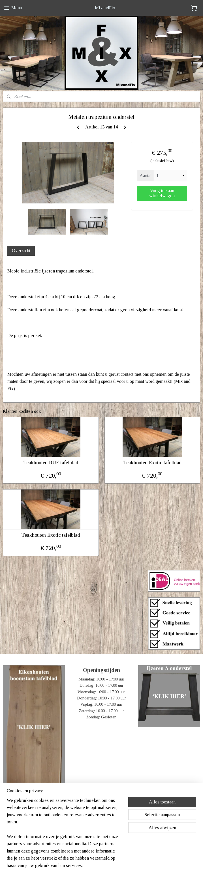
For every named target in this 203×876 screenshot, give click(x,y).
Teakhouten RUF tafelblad (50, 462)
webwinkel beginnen (110, 865)
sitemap (84, 865)
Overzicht (21, 250)
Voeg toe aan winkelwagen (162, 193)
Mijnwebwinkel (150, 865)
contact (127, 374)
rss (93, 865)
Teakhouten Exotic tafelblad (152, 462)
